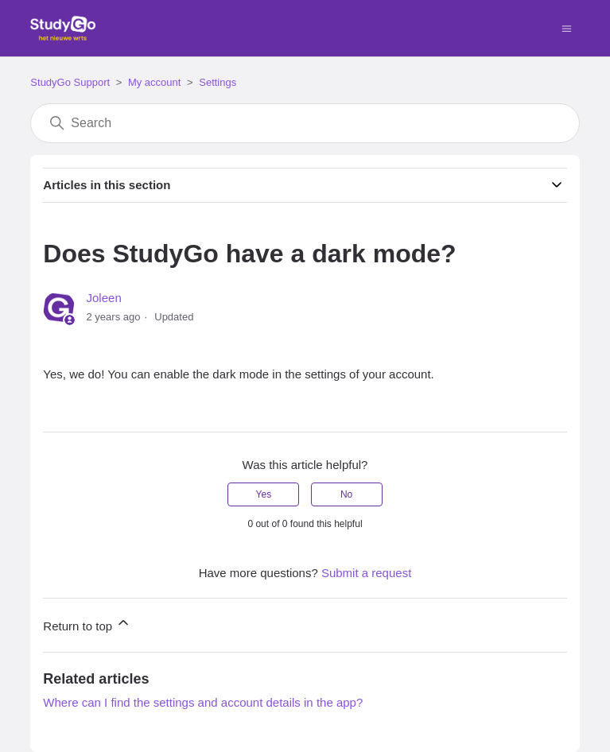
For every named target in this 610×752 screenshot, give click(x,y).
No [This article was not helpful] (346, 494)
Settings (217, 82)
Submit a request (366, 573)
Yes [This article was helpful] (264, 494)
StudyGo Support (70, 82)
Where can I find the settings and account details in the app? (203, 702)
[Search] (304, 123)
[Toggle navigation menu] (566, 27)
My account (154, 82)
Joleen (104, 297)
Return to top (87, 623)
